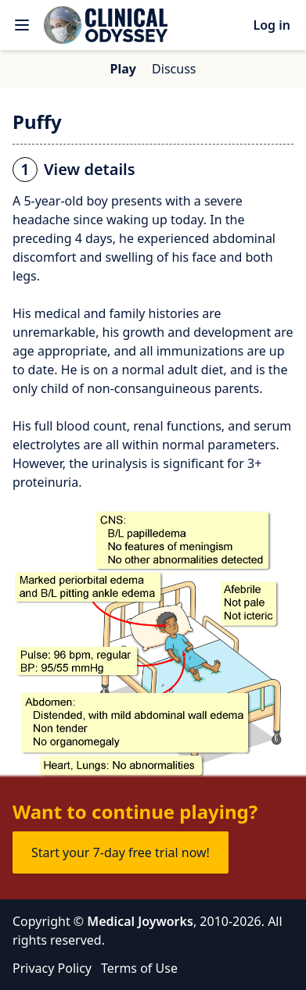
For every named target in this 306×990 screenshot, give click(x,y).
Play (123, 68)
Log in (271, 25)
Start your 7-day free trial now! (120, 852)
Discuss (174, 68)
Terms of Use (139, 968)
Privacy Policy (52, 968)
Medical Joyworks (140, 921)
